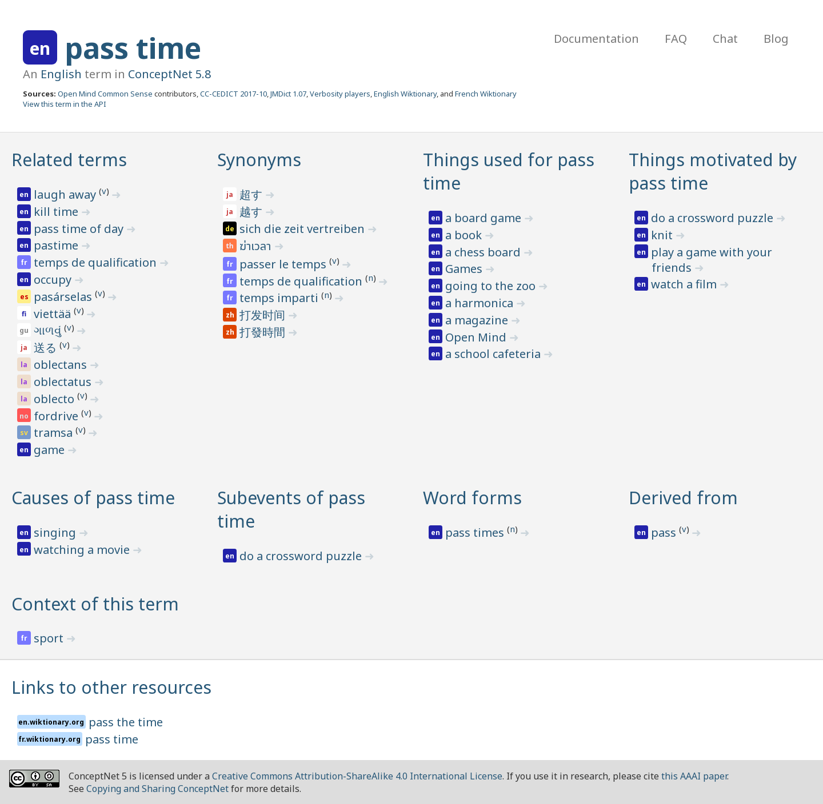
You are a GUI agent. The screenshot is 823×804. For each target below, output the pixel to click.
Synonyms (259, 159)
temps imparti (280, 297)
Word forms (472, 497)
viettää (54, 313)
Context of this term (95, 604)
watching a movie (83, 549)
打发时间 (263, 315)
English (61, 74)
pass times (476, 532)
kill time (57, 211)
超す (252, 194)
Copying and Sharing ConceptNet (157, 788)
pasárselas (64, 296)
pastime (57, 245)
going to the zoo (491, 286)
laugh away (66, 194)
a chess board (484, 252)
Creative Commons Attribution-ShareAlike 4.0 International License (357, 776)
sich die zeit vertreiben (303, 228)
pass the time (126, 722)
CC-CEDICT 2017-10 (233, 94)
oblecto (55, 399)
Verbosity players (340, 94)
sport (50, 638)
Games (465, 268)
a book (465, 235)
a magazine (478, 320)
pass (665, 532)
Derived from (683, 497)
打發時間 (263, 332)
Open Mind (477, 337)
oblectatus (64, 381)
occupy (54, 279)
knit (663, 235)
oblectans (62, 364)
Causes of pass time (93, 497)
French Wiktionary (486, 94)
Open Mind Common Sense (105, 94)
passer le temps (284, 264)
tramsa (54, 432)
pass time (133, 48)
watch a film (685, 284)
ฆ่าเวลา (256, 246)
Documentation (596, 38)
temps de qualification (96, 262)
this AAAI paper (694, 776)
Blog (776, 38)
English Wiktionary (405, 94)
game (50, 449)
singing (56, 532)
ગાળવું (49, 330)
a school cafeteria (494, 353)
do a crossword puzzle (713, 218)
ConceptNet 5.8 (169, 74)
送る (46, 347)
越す (252, 211)
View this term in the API (64, 104)
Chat (725, 38)
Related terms (69, 159)
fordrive (57, 416)
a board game (484, 218)
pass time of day (80, 228)
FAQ (676, 38)
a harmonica (480, 303)
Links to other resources (111, 687)
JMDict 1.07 (288, 94)
